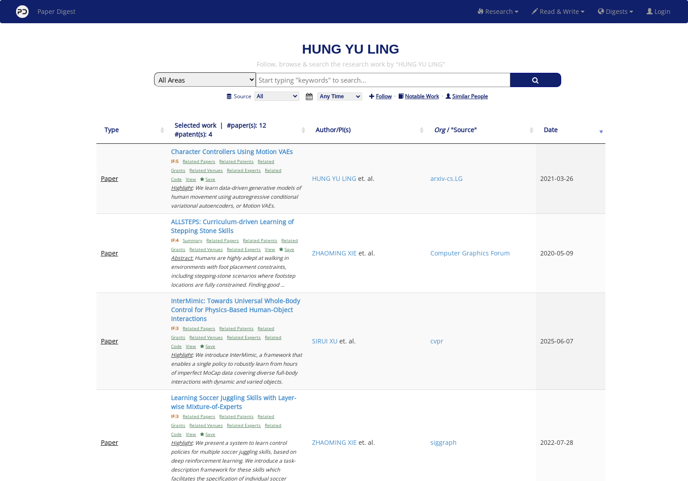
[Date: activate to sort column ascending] (590, 126)
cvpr (512, 247)
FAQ (307, 473)
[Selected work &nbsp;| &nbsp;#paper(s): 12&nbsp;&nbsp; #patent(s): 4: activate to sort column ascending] (283, 126)
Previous (504, 397)
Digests (615, 11)
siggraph (519, 299)
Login (660, 11)
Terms (348, 473)
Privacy (369, 473)
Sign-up (326, 473)
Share (390, 473)
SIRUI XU (440, 247)
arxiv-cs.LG (522, 156)
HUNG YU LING (449, 156)
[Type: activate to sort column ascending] (120, 126)
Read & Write (558, 11)
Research (497, 11)
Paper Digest (45, 11)
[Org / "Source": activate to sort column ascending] (538, 126)
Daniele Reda (447, 347)
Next (592, 397)
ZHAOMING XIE (449, 199)
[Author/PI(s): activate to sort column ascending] (462, 126)
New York (416, 473)
